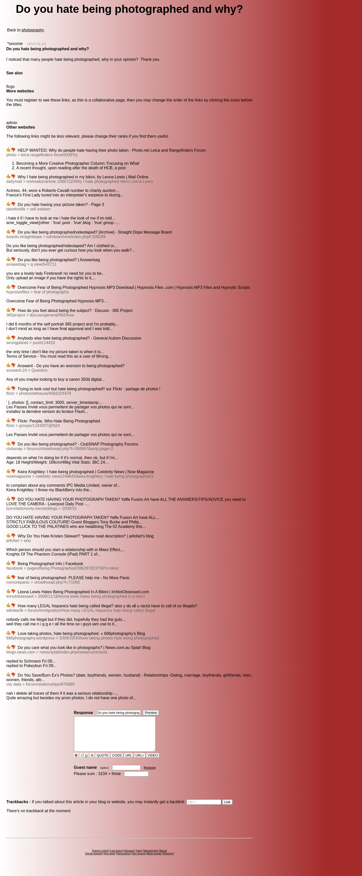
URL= (139, 762)
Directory (168, 860)
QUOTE (103, 762)
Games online (100, 857)
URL (128, 762)
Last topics (116, 857)
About (163, 857)
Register (150, 774)
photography (33, 30)
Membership (151, 857)
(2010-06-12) (36, 44)
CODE (117, 762)
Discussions (123, 860)
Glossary (129, 857)
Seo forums (138, 860)
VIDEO (153, 762)
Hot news (109, 860)
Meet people (154, 860)
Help (139, 857)
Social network (94, 860)
